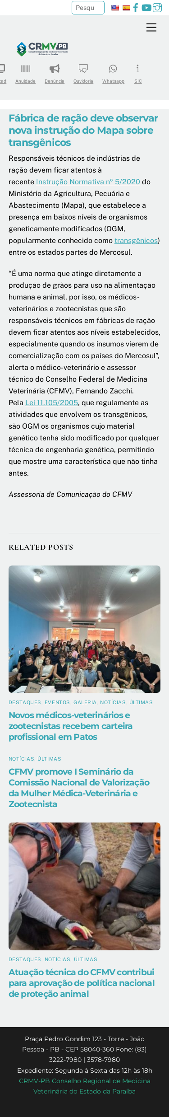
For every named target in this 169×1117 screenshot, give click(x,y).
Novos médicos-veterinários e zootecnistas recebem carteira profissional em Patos (71, 726)
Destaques (25, 702)
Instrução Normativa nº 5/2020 (88, 182)
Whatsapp (113, 71)
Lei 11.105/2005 (51, 402)
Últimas (141, 702)
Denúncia (54, 71)
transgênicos (136, 240)
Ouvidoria (83, 71)
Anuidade (25, 71)
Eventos (57, 702)
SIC (137, 71)
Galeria (85, 702)
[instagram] (157, 6)
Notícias (113, 702)
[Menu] (151, 28)
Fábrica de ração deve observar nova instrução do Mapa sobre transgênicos (83, 130)
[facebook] (136, 6)
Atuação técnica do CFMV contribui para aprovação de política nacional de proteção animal (82, 983)
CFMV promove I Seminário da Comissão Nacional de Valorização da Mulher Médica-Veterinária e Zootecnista (79, 787)
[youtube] (146, 6)
